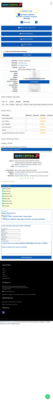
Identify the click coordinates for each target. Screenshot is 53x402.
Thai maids (6, 283)
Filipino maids (7, 271)
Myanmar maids (8, 278)
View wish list (7, 268)
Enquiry (4, 351)
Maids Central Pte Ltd (15, 226)
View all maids (7, 266)
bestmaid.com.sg (10, 399)
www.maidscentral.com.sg (21, 251)
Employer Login (25, 11)
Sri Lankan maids (8, 281)
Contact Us (4, 353)
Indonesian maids (8, 273)
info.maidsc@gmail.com (22, 243)
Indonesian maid (22, 63)
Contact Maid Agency (26, 33)
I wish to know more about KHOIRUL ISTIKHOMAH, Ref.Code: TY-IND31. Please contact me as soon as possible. (26, 325)
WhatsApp (25, 22)
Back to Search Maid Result (27, 27)
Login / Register (27, 55)
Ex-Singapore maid (23, 65)
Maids (3, 349)
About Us (4, 348)
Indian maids (7, 276)
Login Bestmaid (6, 355)
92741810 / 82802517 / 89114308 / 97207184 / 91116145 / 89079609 (26, 16)
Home (3, 346)
